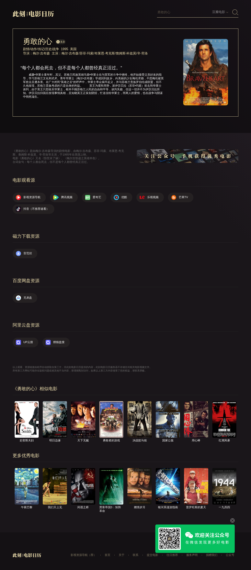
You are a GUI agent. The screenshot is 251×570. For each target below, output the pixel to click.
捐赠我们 (211, 555)
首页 (107, 555)
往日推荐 (172, 555)
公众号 (230, 555)
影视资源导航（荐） (83, 555)
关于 (121, 555)
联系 (135, 555)
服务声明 (192, 555)
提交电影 (152, 555)
